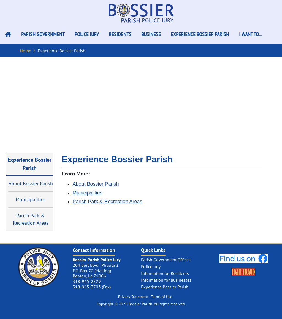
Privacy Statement (133, 296)
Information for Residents (165, 273)
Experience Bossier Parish (200, 34)
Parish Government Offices (166, 259)
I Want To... (250, 34)
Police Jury (87, 34)
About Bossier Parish (31, 183)
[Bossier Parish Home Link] (8, 34)
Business (151, 34)
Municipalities (31, 199)
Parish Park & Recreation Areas (30, 219)
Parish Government (43, 34)
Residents (120, 34)
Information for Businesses (166, 280)
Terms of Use (161, 296)
